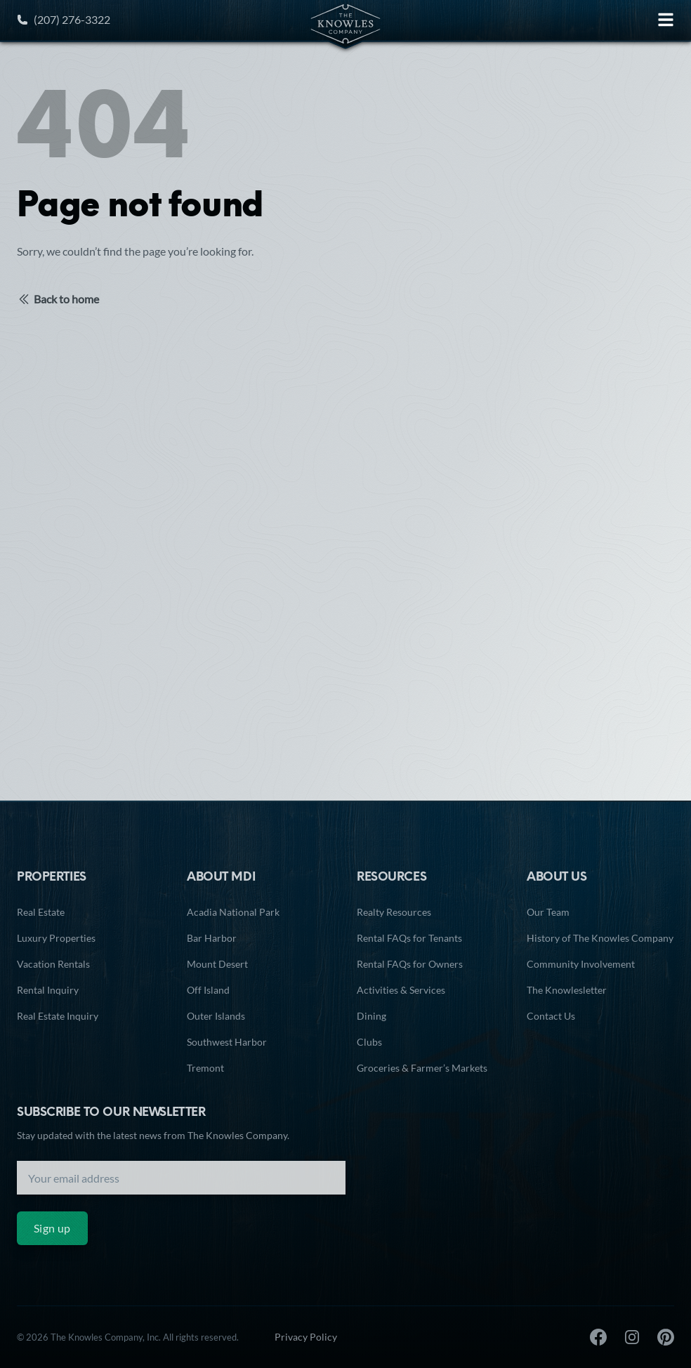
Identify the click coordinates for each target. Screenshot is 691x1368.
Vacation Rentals (53, 964)
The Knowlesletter (567, 990)
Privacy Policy (306, 1337)
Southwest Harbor (227, 1042)
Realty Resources (394, 912)
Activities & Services (401, 990)
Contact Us (551, 1016)
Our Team (548, 912)
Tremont (205, 1068)
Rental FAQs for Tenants (409, 938)
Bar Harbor (212, 938)
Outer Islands (216, 1016)
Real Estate (41, 912)
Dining (371, 1016)
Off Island (208, 990)
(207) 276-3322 (63, 19)
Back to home (58, 299)
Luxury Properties (56, 938)
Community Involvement (581, 964)
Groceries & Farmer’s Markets (422, 1068)
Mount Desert (217, 964)
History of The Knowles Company (600, 938)
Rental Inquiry (48, 990)
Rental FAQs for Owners (410, 964)
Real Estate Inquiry (57, 1016)
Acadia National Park (233, 912)
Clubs (369, 1042)
